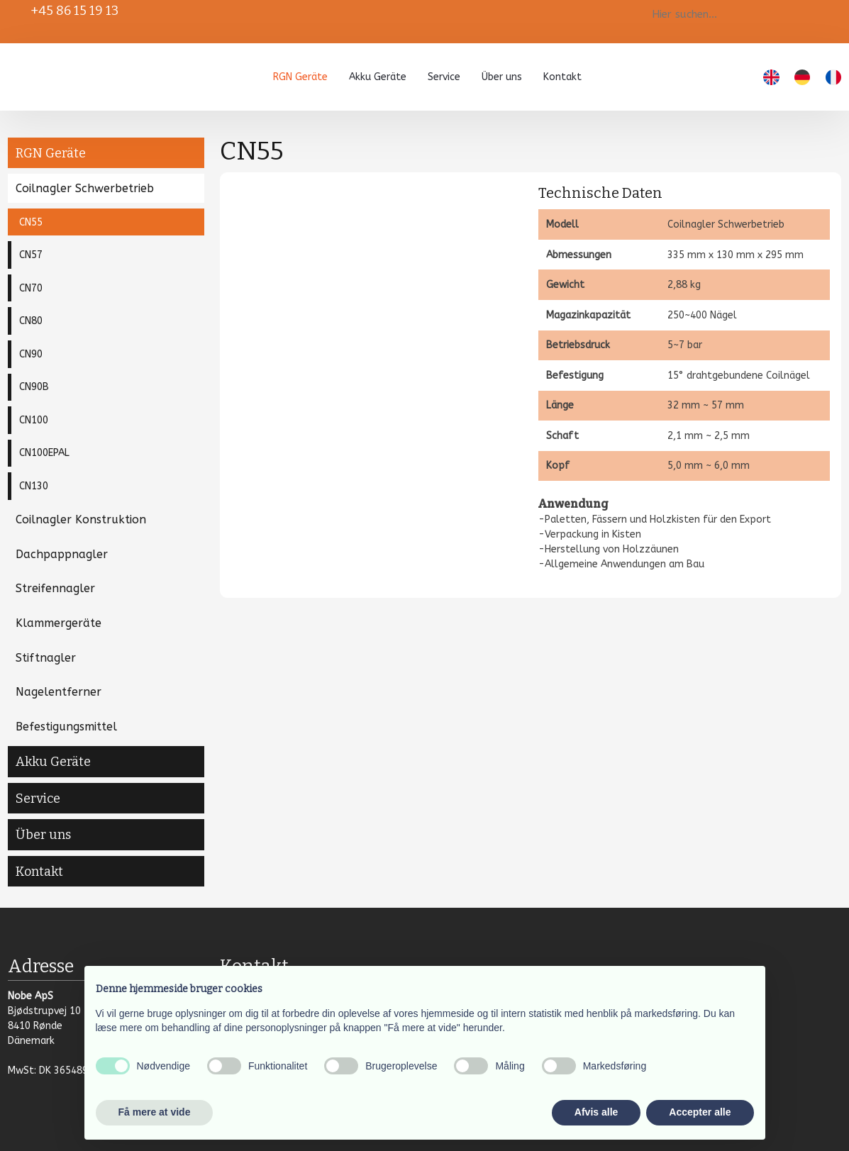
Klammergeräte (58, 623)
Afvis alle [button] (596, 1112)
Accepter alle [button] (700, 1112)
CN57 (31, 255)
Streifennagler (55, 588)
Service (444, 77)
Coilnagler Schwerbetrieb (85, 188)
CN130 (33, 486)
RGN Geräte (300, 77)
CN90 (31, 354)
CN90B (34, 387)
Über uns (502, 77)
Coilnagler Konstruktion (81, 519)
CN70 (31, 288)
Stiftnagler (46, 658)
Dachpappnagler (62, 554)
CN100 (33, 420)
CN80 (31, 321)
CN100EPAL (44, 453)
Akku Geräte (377, 77)
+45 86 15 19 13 (74, 10)
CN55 (31, 222)
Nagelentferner (58, 692)
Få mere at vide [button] (154, 1112)
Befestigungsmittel (66, 726)
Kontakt (562, 77)
